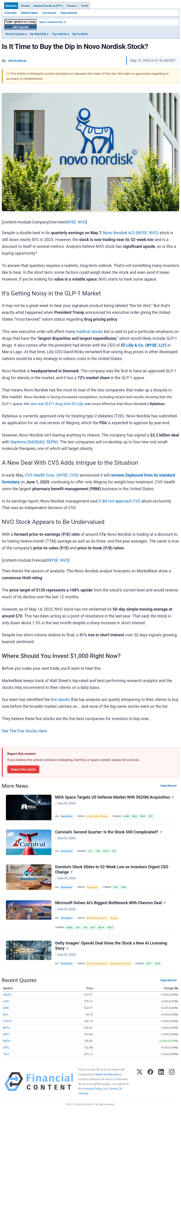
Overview (10, 13)
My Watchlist (38, 34)
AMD (6, 1008)
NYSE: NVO (76, 222)
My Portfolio (80, 34)
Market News (29, 13)
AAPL (6, 1001)
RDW (142, 816)
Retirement (92, 887)
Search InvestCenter (51, 22)
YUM (123, 887)
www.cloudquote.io (108, 1074)
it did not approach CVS (119, 501)
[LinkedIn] (161, 1081)
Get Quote (20, 27)
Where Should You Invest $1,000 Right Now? (61, 655)
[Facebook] (150, 1081)
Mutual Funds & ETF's (48, 6)
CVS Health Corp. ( (41, 475)
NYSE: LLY (156, 345)
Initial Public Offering (97, 816)
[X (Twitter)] (139, 1081)
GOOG (7, 1021)
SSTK (158, 963)
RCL (114, 851)
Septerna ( (19, 442)
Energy (113, 918)
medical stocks (89, 331)
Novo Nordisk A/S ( (120, 233)
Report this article (23, 769)
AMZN (69, 927)
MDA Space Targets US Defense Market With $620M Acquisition (114, 797)
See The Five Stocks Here (24, 731)
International (69, 13)
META (101, 927)
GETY (149, 963)
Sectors (71, 6)
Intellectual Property (120, 963)
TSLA (6, 1054)
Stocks (25, 6)
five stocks (60, 699)
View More (167, 786)
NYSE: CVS (67, 475)
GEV (93, 927)
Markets (11, 6)
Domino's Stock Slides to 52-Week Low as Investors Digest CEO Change (111, 869)
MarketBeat (66, 816)
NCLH (106, 851)
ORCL (6, 1047)
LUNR (126, 816)
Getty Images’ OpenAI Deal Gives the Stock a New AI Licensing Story (111, 946)
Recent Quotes (14, 34)
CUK (98, 851)
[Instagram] (171, 1081)
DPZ (116, 887)
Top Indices (59, 34)
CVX (85, 927)
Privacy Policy (93, 1088)
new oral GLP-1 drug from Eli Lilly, (57, 404)
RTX (150, 816)
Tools (84, 6)
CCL (90, 851)
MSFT (110, 927)
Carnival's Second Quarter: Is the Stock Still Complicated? (108, 832)
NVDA (6, 1041)
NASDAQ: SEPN (42, 442)
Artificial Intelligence (97, 918)
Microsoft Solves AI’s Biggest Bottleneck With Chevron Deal (110, 903)
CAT (78, 927)
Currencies (49, 13)
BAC (5, 1014)
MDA (134, 816)
